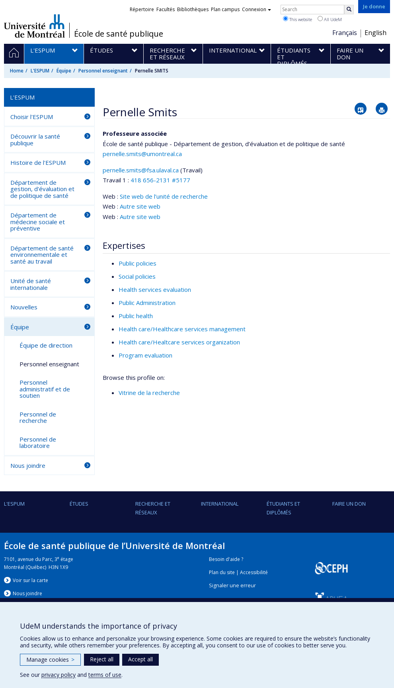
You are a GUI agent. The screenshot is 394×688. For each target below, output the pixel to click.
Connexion (256, 9)
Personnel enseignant (103, 70)
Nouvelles (23, 307)
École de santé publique (118, 34)
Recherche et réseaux (152, 508)
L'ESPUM (40, 70)
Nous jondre (27, 593)
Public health (136, 316)
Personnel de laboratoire (38, 442)
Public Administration (147, 303)
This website (297, 19)
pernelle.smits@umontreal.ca (142, 154)
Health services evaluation (155, 289)
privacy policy (58, 674)
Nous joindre (27, 465)
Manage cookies (50, 659)
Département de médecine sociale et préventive (37, 221)
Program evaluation (145, 355)
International (219, 503)
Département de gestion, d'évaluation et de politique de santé (42, 188)
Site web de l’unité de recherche (164, 196)
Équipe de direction (46, 345)
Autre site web (140, 206)
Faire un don (349, 503)
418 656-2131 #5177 (160, 180)
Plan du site (222, 572)
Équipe (64, 70)
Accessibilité (254, 572)
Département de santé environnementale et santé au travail (42, 254)
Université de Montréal (34, 26)
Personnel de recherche (38, 417)
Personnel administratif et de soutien (45, 388)
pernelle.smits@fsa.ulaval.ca (141, 170)
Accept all (140, 659)
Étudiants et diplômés (283, 508)
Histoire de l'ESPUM (38, 162)
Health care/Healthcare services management (182, 329)
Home (16, 70)
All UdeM (330, 19)
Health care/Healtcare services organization (179, 342)
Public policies (137, 263)
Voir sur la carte (30, 580)
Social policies (137, 276)
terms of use (104, 674)
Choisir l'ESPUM (31, 117)
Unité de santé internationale (30, 284)
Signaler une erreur (232, 585)
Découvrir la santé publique (35, 139)
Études (79, 503)
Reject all (101, 659)
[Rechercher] (349, 9)
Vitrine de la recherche (149, 393)
